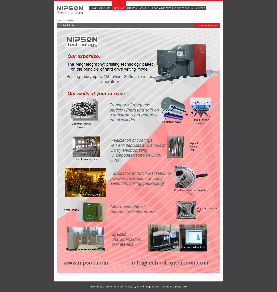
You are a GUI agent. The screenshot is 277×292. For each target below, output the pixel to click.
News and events (161, 8)
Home (94, 8)
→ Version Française (207, 25)
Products (104, 8)
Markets (132, 8)
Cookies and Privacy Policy (174, 286)
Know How (119, 8)
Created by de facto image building (142, 286)
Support (200, 8)
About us (144, 8)
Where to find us (183, 8)
